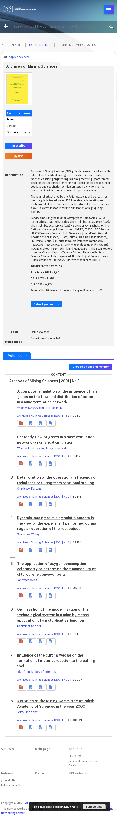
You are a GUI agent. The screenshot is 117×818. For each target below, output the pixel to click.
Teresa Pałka (54, 407)
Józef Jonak (25, 671)
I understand (94, 806)
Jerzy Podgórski (46, 671)
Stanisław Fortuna (29, 488)
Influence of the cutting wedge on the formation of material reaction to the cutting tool (56, 660)
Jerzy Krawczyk (56, 448)
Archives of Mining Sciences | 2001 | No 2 (43, 415)
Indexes (7, 773)
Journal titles (40, 45)
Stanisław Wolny (28, 534)
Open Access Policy (18, 132)
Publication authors (13, 785)
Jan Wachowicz (27, 580)
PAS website (78, 773)
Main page (42, 749)
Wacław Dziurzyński (30, 407)
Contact (11, 125)
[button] (21, 423)
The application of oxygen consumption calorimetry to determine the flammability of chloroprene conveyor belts (56, 569)
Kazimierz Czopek (29, 626)
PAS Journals (76, 756)
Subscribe (18, 145)
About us (75, 749)
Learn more (71, 806)
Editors (11, 119)
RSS (19, 156)
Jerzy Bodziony (27, 712)
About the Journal (19, 113)
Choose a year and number (90, 366)
